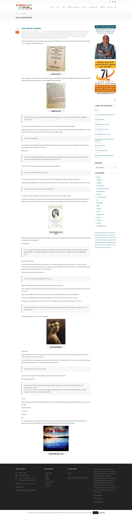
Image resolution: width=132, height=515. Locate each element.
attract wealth (75, 31)
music (99, 242)
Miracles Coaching (73, 7)
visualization (60, 38)
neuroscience (76, 34)
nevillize (27, 36)
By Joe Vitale (26, 31)
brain (29, 32)
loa (37, 34)
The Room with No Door (101, 150)
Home (52, 7)
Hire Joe (102, 7)
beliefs (22, 32)
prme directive (66, 36)
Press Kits (48, 483)
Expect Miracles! (19, 487)
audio (103, 235)
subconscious (24, 38)
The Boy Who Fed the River (102, 124)
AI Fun (96, 109)
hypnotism (67, 32)
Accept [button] (95, 512)
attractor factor (82, 31)
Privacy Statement (98, 502)
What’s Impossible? (100, 145)
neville (81, 34)
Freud (55, 32)
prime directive (59, 36)
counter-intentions (39, 32)
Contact (109, 7)
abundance (50, 31)
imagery (72, 32)
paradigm (37, 36)
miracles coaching (53, 34)
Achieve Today (56, 31)
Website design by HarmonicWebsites (25, 490)
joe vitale (87, 32)
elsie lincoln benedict (49, 32)
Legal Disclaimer (98, 495)
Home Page (49, 473)
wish (65, 38)
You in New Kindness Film (101, 129)
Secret (84, 36)
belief (87, 31)
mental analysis (44, 34)
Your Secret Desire (31, 28)
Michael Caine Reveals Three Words (104, 155)
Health (58, 32)
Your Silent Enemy (99, 119)
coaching (33, 32)
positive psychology (43, 36)
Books (26, 32)
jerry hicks (82, 32)
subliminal (30, 38)
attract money (69, 31)
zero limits (108, 247)
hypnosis (63, 32)
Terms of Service (98, 498)
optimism (32, 36)
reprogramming (79, 36)
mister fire (59, 34)
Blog (58, 7)
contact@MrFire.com (23, 475)
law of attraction (33, 34)
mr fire (64, 34)
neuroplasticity (69, 34)
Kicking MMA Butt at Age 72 (102, 134)
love (40, 34)
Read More (101, 512)
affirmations (62, 31)
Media (84, 7)
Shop (63, 7)
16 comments (36, 31)
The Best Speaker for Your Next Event (105, 114)
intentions (77, 32)
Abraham (45, 31)
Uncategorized (101, 247)
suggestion (35, 38)
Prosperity (72, 36)
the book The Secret (42, 38)
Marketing (99, 240)
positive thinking (52, 36)
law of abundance (25, 34)
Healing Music (93, 7)
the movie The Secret (52, 38)
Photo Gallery (49, 481)
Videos (47, 479)
